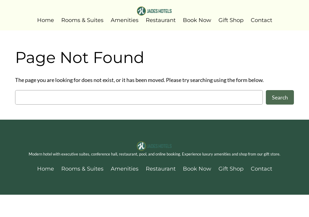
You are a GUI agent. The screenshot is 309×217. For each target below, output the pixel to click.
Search (280, 97)
